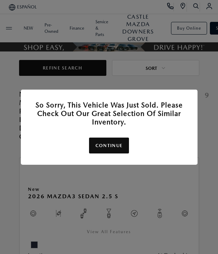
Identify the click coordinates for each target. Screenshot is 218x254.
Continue (109, 145)
